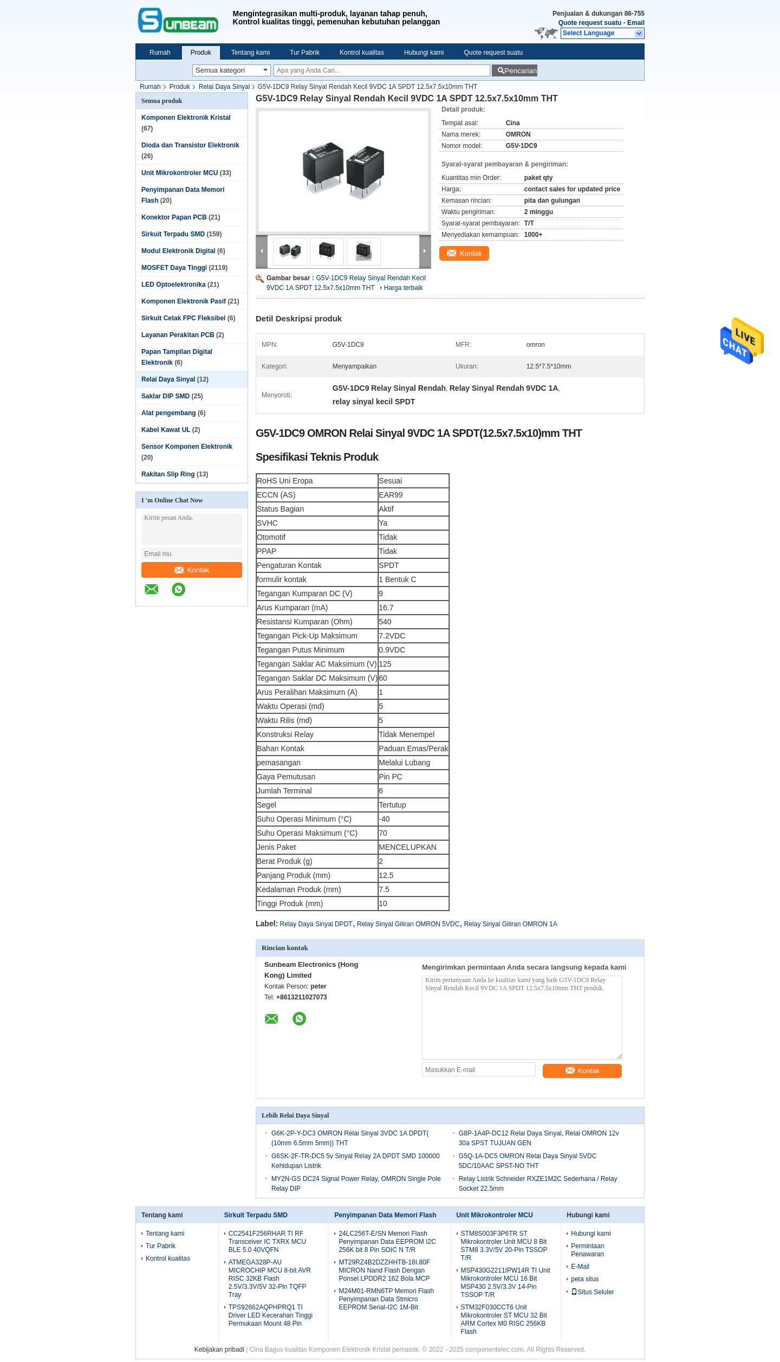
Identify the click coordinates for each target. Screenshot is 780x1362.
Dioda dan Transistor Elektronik (190, 145)
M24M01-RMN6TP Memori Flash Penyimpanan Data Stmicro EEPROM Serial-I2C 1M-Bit (386, 1299)
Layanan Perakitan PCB (177, 335)
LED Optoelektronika (173, 284)
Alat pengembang (168, 413)
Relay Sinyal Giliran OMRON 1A (510, 924)
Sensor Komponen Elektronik (186, 446)
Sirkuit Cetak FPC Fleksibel (183, 318)
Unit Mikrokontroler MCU (179, 173)
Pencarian (520, 71)
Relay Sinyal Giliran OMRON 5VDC (408, 924)
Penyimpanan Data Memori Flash (385, 1215)
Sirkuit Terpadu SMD (173, 234)
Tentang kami (250, 52)
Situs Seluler (592, 1292)
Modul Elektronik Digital (178, 251)
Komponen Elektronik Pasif (183, 301)
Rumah (160, 52)
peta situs (585, 1279)
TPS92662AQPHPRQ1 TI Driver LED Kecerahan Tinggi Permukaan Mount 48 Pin (271, 1315)
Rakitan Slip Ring (168, 474)
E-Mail (580, 1266)
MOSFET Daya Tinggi (174, 268)
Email (636, 23)
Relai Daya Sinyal (224, 87)
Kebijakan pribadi (219, 1349)
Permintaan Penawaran (587, 1250)
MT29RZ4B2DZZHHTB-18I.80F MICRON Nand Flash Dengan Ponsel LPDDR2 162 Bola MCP (384, 1270)
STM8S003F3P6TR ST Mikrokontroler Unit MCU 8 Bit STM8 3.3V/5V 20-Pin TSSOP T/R (504, 1246)
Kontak (191, 570)
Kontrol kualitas (362, 52)
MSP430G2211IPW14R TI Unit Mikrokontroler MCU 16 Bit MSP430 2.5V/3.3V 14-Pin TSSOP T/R (505, 1283)
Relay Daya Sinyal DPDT (316, 924)
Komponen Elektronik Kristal (186, 117)
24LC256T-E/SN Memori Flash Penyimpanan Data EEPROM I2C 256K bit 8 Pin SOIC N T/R (387, 1242)
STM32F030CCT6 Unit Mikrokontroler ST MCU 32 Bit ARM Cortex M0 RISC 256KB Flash (504, 1319)
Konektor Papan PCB (174, 217)
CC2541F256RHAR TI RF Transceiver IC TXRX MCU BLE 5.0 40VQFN (267, 1242)
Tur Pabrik (305, 52)
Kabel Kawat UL (165, 430)
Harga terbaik (403, 288)
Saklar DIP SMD (165, 396)
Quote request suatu (590, 23)
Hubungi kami (424, 52)
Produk (201, 52)
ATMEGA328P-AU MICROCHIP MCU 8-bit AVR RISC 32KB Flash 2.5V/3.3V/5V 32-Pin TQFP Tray (270, 1278)
